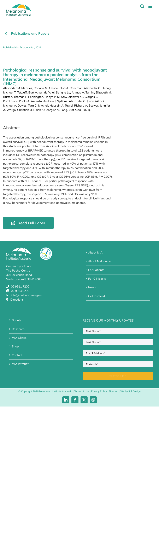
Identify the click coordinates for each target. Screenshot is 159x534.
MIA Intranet (20, 364)
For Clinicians (97, 278)
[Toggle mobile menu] (150, 6)
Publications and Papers (30, 33)
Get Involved (96, 296)
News (92, 287)
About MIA (95, 252)
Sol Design (134, 391)
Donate (17, 320)
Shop (15, 346)
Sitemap (113, 391)
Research (18, 329)
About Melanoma (99, 261)
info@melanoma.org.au (26, 295)
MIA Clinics (19, 338)
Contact (17, 355)
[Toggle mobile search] (142, 6)
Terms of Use (81, 391)
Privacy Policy (99, 391)
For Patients (96, 270)
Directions (17, 299)
